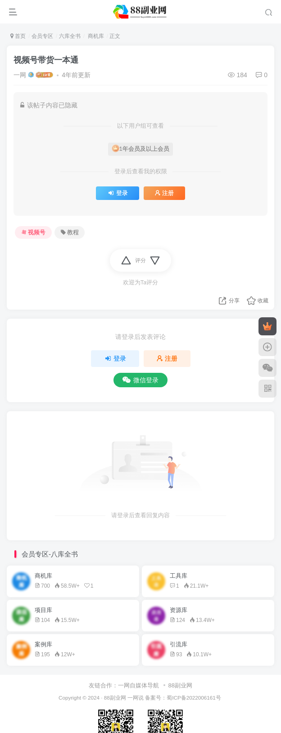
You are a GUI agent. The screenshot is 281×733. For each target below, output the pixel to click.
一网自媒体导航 (138, 685)
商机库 (95, 36)
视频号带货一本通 (46, 60)
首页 (18, 36)
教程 (70, 232)
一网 (20, 75)
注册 (164, 193)
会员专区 (42, 36)
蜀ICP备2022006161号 (194, 698)
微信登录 (140, 380)
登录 (117, 193)
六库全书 (70, 36)
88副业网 (180, 685)
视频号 (33, 232)
